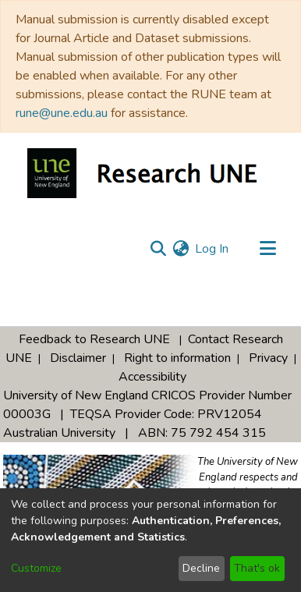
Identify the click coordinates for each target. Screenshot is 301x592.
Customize (36, 568)
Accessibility (152, 376)
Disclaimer (78, 358)
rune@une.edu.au (62, 113)
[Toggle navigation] (267, 249)
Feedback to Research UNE (94, 339)
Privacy (268, 358)
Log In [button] (212, 248)
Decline (201, 568)
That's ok (257, 568)
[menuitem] (180, 248)
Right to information (177, 358)
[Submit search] (158, 248)
